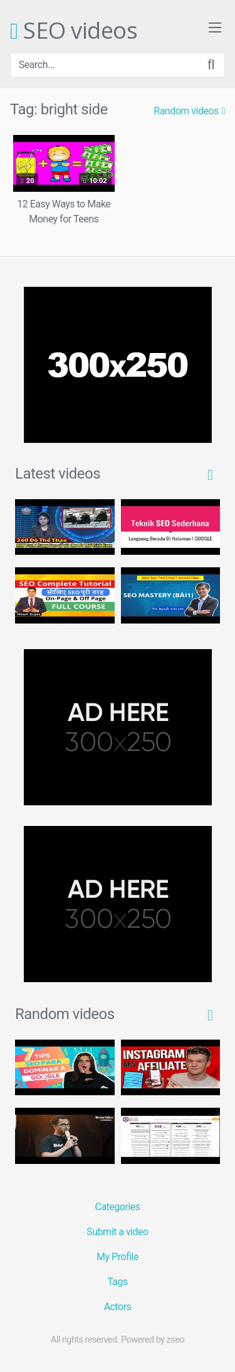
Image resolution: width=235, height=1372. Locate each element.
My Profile (117, 1257)
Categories (117, 1207)
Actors (118, 1307)
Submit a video (117, 1232)
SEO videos (73, 31)
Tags (117, 1282)
